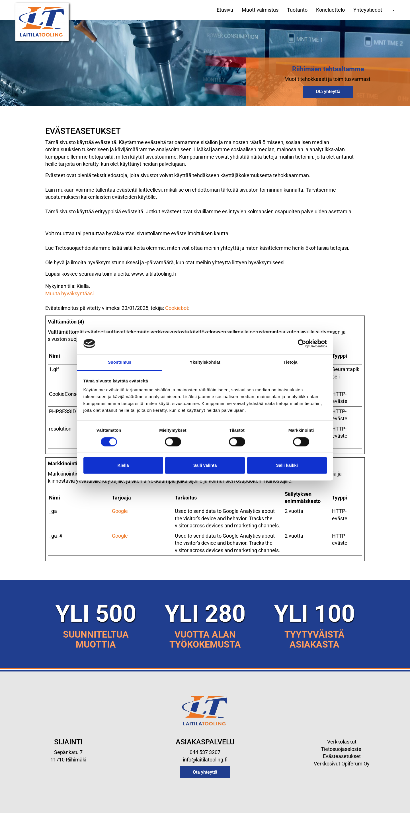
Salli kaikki (287, 465)
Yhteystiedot (367, 10)
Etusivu (225, 10)
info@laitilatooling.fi (205, 760)
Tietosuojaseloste (341, 749)
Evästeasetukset (342, 756)
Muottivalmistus (260, 10)
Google (120, 511)
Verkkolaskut (341, 742)
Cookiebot (176, 308)
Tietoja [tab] (291, 362)
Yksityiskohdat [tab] (205, 362)
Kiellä (123, 465)
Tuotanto (297, 10)
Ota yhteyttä (328, 91)
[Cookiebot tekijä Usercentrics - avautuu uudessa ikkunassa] (302, 343)
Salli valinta (205, 465)
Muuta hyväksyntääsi (69, 293)
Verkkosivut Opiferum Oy (342, 764)
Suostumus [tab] (120, 362)
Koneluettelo (330, 10)
